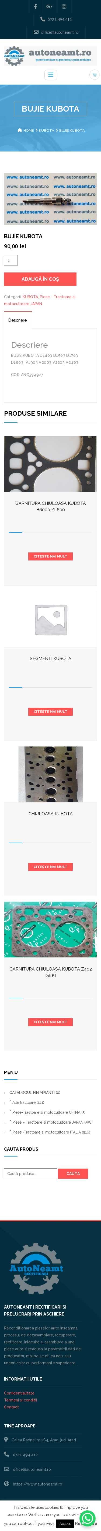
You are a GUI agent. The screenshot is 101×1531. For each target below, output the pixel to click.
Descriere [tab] (17, 320)
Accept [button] (65, 1524)
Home (28, 130)
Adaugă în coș (40, 279)
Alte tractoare (28, 1102)
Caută (73, 1174)
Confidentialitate (19, 1393)
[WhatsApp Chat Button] (87, 1518)
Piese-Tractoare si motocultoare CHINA (48, 1112)
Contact (11, 1407)
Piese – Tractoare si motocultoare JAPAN (52, 1122)
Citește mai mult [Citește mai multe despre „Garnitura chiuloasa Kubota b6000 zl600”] (50, 556)
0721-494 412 (56, 19)
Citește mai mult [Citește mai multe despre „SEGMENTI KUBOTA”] (50, 712)
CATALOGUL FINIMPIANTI (34, 1092)
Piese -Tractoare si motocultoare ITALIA (51, 1132)
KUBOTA (46, 130)
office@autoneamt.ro (56, 32)
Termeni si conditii (20, 1400)
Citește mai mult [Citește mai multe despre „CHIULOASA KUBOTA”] (50, 867)
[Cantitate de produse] (11, 260)
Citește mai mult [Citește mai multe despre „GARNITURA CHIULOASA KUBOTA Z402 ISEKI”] (50, 1022)
